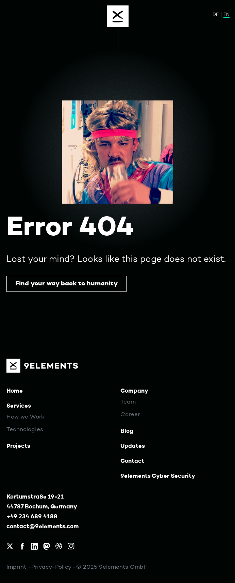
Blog (126, 431)
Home (14, 391)
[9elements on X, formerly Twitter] (9, 546)
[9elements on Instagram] (71, 546)
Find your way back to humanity (66, 284)
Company (134, 391)
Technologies (24, 429)
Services (18, 406)
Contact (132, 461)
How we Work (25, 417)
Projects (18, 446)
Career (130, 414)
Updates (132, 446)
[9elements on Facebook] (22, 546)
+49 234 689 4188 (31, 517)
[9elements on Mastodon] (46, 546)
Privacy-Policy (52, 567)
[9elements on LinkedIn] (34, 546)
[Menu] (118, 16)
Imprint (17, 567)
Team (128, 402)
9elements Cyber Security (157, 476)
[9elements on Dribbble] (58, 546)
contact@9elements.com (42, 527)
